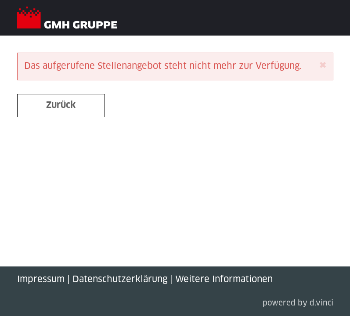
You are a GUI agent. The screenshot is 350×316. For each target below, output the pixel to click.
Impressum (41, 279)
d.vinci (321, 303)
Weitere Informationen (224, 279)
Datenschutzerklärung (119, 279)
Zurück (61, 105)
